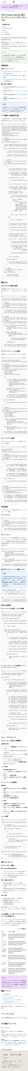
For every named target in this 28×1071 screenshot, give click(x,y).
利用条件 (4, 1067)
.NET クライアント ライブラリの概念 (12, 999)
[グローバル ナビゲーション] (1, 2)
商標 (9, 1067)
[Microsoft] (14, 2)
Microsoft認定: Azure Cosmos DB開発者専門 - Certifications (13, 1040)
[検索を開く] (20, 2)
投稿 (4, 1063)
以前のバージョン (13, 1061)
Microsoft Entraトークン (13, 576)
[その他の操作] (26, 11)
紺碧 (6, 11)
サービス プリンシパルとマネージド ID (13, 996)
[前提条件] (4, 27)
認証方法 (4, 30)
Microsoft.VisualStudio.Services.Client (12, 75)
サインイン (24, 1)
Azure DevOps (11, 11)
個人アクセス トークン (9, 578)
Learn (2, 11)
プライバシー (9, 1063)
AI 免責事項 (5, 1061)
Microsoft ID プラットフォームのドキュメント (14, 1003)
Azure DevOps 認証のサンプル (11, 1001)
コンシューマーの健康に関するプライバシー (12, 1065)
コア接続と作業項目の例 (7, 28)
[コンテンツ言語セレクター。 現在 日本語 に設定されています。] (5, 1055)
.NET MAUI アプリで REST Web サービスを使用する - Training (12, 1032)
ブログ (19, 1061)
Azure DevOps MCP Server (18, 919)
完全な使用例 (5, 32)
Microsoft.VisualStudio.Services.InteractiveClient (15, 79)
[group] (14, 202)
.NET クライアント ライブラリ (19, 44)
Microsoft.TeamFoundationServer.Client (13, 71)
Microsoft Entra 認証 (8, 998)
